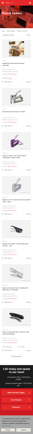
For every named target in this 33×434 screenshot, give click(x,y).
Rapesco (5, 153)
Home (3, 31)
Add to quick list (7, 82)
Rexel (4, 109)
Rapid (4, 61)
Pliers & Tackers (12, 74)
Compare (27, 82)
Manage (8, 430)
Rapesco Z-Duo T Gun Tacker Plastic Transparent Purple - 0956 (14, 157)
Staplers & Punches (22, 31)
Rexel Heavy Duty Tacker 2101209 (13, 111)
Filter (28, 35)
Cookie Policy (6, 426)
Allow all (23, 430)
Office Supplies (11, 31)
